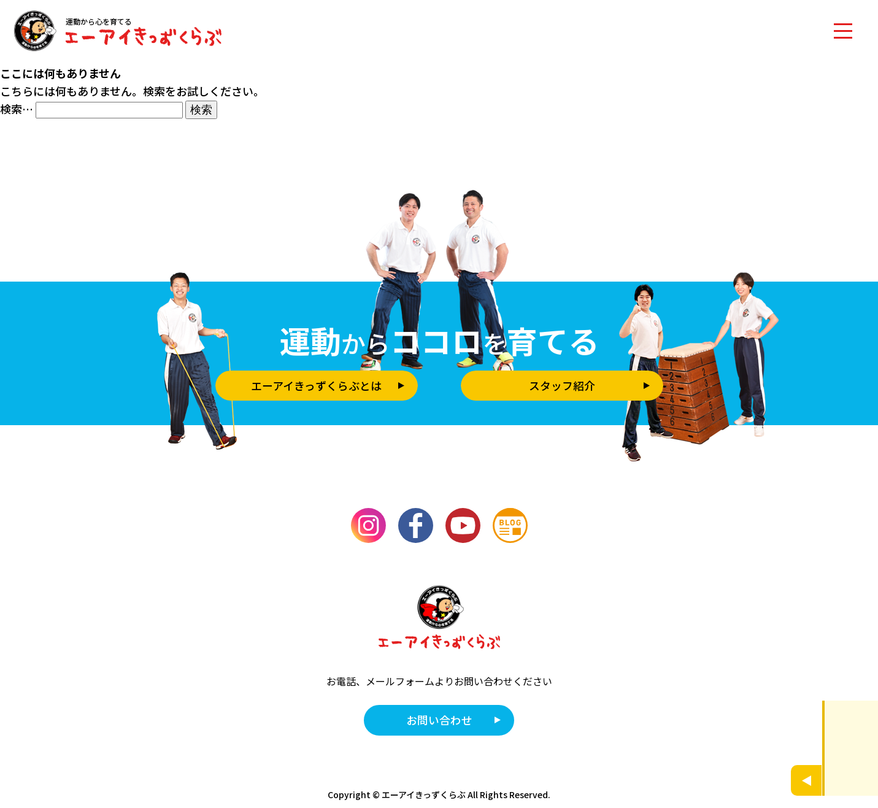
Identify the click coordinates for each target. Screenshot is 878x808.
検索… (16, 109)
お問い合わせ (439, 720)
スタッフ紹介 (562, 386)
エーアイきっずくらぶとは (316, 386)
